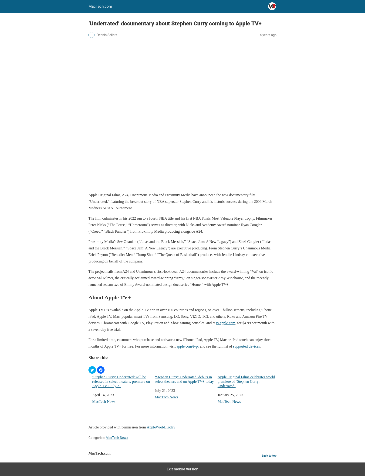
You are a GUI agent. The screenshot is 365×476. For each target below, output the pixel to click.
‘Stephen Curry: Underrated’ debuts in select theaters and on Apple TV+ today (184, 379)
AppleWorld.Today (161, 427)
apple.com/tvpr (187, 346)
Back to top (269, 455)
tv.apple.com (225, 323)
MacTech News (103, 402)
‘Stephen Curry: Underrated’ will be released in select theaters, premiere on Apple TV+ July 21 (121, 381)
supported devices (246, 346)
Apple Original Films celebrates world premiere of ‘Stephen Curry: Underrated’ (246, 381)
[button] (92, 370)
